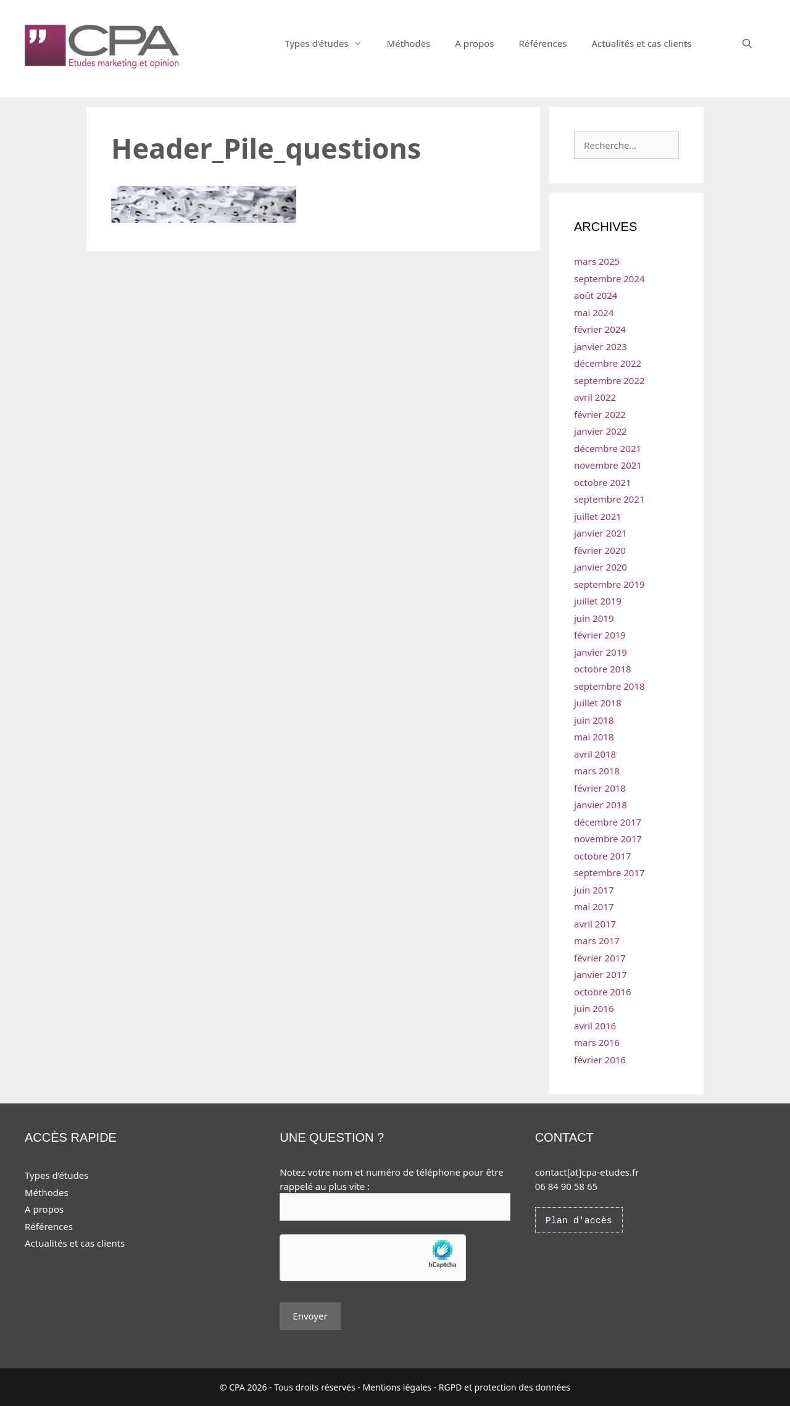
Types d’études (329, 43)
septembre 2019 (609, 584)
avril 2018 (595, 754)
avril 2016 (595, 1025)
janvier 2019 (600, 652)
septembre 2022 (609, 380)
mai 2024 (594, 312)
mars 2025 (597, 261)
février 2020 (600, 550)
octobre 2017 (602, 856)
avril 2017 (595, 924)
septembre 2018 (609, 686)
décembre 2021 (607, 448)
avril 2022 (595, 397)
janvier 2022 (600, 431)
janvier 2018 (600, 804)
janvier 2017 (600, 974)
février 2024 (600, 329)
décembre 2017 (607, 822)
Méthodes (409, 43)
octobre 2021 (602, 482)
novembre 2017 (608, 838)
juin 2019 (594, 618)
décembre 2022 (607, 363)
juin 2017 (594, 890)
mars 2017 (597, 940)
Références (542, 43)
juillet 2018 (598, 703)
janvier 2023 (600, 346)
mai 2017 (594, 906)
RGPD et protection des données (504, 1387)
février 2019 (600, 635)
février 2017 (600, 958)
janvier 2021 (600, 533)
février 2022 (600, 414)
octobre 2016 (602, 991)
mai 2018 (594, 736)
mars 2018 (597, 770)
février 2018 (600, 788)
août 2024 (595, 295)
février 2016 (600, 1059)
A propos (474, 43)
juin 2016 (594, 1008)
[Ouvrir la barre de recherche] (747, 43)
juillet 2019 (598, 601)
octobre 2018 (602, 669)
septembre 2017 (609, 872)
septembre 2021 (609, 499)
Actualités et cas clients (641, 43)
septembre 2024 (609, 278)
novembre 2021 (608, 465)
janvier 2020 (600, 567)
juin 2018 (594, 720)
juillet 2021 (598, 516)
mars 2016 (597, 1042)
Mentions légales (396, 1387)
